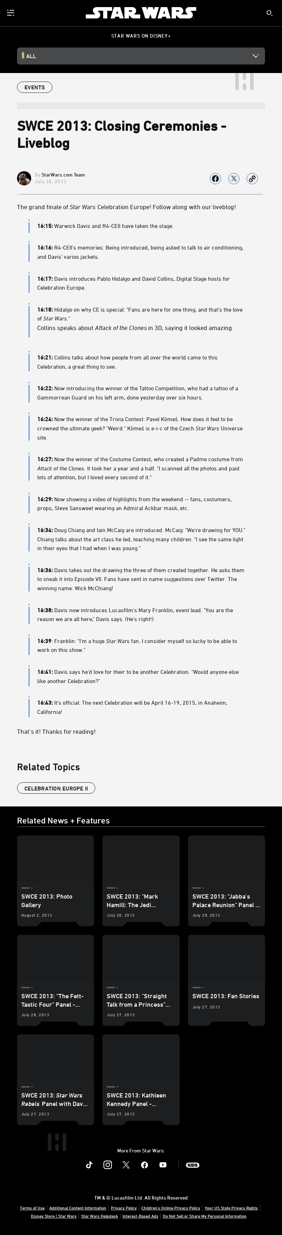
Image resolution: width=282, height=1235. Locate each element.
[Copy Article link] (252, 178)
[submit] (269, 13)
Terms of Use (32, 1207)
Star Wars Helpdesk (99, 1215)
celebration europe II (56, 788)
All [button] (31, 56)
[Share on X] (233, 178)
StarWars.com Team (63, 175)
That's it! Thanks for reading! (56, 731)
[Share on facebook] (215, 178)
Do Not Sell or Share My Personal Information (205, 1215)
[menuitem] (11, 12)
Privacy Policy (124, 1207)
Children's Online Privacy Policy (170, 1207)
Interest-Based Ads (140, 1215)
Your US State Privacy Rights (231, 1207)
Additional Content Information (77, 1207)
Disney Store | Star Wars (54, 1215)
